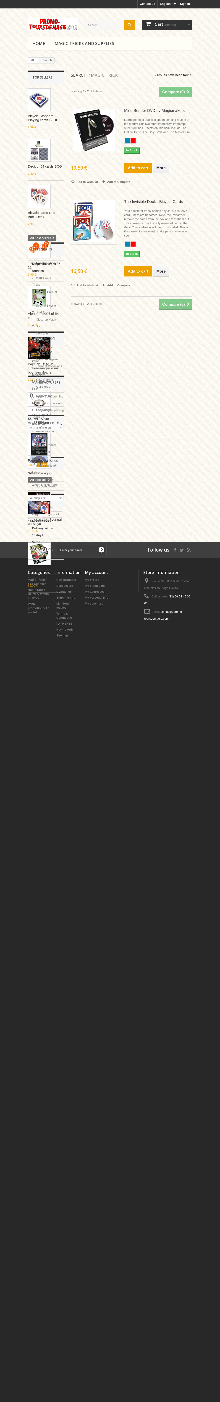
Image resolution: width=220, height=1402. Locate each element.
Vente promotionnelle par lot (43, 916)
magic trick (52, 1202)
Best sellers (64, 1323)
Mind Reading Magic (43, 878)
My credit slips (95, 1323)
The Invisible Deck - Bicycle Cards (153, 202)
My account (96, 1310)
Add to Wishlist (87, 182)
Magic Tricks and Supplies (84, 43)
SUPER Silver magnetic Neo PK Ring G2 (45, 423)
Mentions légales (46, 960)
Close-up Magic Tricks (44, 690)
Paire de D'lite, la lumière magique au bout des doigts (43, 368)
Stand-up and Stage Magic (43, 802)
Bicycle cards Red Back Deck (41, 215)
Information (43, 941)
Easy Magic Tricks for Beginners (41, 784)
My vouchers (94, 1341)
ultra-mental (38, 1250)
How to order (44, 980)
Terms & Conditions (48, 966)
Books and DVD (41, 823)
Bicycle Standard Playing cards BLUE (43, 118)
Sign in (185, 3)
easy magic (38, 1237)
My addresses (95, 1329)
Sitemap (62, 1373)
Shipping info (44, 953)
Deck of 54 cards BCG (45, 166)
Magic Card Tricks (41, 649)
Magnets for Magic (42, 767)
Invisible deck (40, 1209)
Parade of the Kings (43, 1103)
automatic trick (40, 1223)
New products (66, 1317)
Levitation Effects (40, 864)
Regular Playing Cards (44, 663)
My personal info (96, 1335)
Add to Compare (118, 182)
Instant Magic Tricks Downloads (43, 850)
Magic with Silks (41, 753)
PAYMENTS (43, 973)
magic (34, 1202)
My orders (92, 1317)
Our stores (42, 987)
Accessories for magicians (44, 739)
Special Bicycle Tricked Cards (44, 676)
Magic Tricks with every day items (42, 721)
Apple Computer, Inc (49, 1016)
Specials (39, 1065)
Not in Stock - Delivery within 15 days (42, 895)
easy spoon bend (42, 1230)
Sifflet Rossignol (40, 473)
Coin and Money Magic (41, 704)
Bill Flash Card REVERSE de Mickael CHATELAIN (45, 574)
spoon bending (40, 1243)
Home (38, 43)
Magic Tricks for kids (44, 836)
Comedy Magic (45, 812)
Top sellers (42, 77)
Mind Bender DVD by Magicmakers (154, 110)
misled (34, 1257)
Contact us (147, 3)
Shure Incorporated (48, 1023)
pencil (34, 1216)
